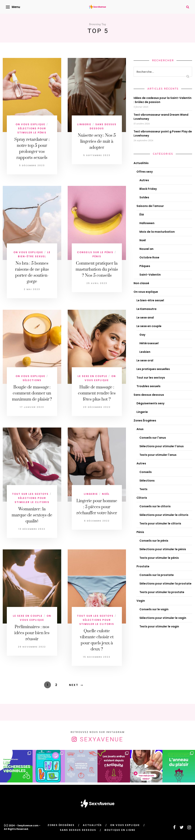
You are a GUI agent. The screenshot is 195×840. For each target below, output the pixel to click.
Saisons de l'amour (150, 206)
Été (141, 214)
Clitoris (141, 498)
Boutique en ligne (120, 830)
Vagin (140, 601)
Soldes (144, 197)
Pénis (96, 256)
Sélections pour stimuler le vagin (162, 618)
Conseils (145, 472)
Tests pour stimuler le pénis (159, 558)
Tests (143, 489)
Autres (144, 180)
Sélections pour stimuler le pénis (162, 549)
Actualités (141, 163)
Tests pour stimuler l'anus (157, 455)
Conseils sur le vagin (153, 609)
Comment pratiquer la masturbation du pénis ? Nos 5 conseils (97, 269)
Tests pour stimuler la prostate (161, 592)
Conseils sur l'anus (152, 438)
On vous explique (30, 124)
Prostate (142, 566)
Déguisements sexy (150, 403)
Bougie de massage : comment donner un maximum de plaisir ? (32, 393)
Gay (142, 335)
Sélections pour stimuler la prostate (165, 583)
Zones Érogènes (145, 420)
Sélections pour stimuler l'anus (161, 446)
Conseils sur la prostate (156, 575)
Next (73, 685)
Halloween (146, 223)
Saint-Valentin (150, 275)
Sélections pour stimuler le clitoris (163, 515)
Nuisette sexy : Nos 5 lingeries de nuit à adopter (97, 141)
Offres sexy (144, 172)
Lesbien (144, 352)
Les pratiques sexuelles (153, 369)
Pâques (144, 266)
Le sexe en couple (92, 376)
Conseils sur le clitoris (155, 506)
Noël (106, 494)
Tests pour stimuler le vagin (159, 626)
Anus (140, 429)
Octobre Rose (149, 257)
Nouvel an (146, 249)
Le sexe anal (145, 317)
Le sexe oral (144, 360)
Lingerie (84, 124)
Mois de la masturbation (157, 232)
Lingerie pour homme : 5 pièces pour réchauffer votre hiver (96, 507)
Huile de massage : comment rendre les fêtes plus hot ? (97, 393)
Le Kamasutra (146, 309)
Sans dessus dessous (149, 395)
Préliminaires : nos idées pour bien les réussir (32, 633)
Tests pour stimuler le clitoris (160, 523)
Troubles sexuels (148, 386)
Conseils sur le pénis (95, 252)
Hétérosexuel (149, 343)
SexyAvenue (101, 739)
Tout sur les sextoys (30, 494)
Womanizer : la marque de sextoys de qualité (32, 515)
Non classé (141, 283)
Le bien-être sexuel (150, 300)
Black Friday (148, 189)
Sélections (32, 380)
